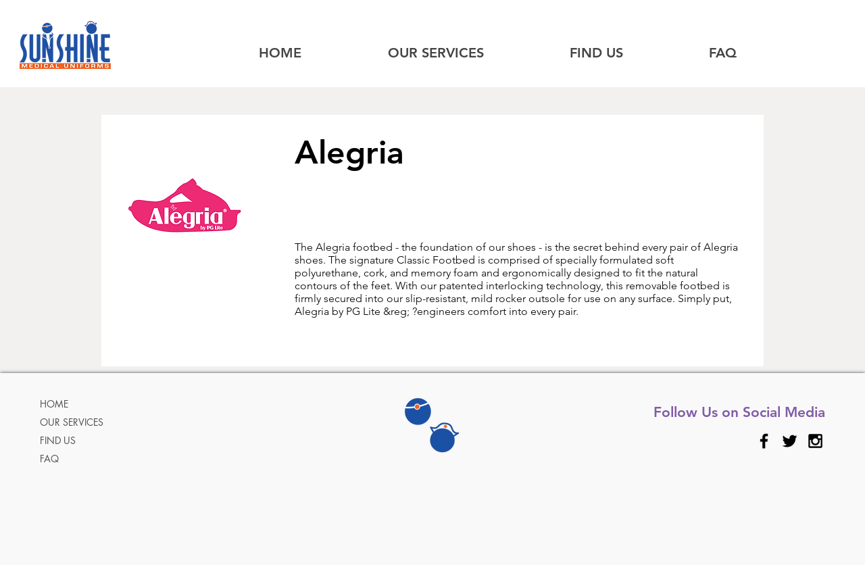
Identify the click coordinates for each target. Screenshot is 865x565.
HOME (54, 403)
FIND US (58, 440)
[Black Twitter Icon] (789, 441)
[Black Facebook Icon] (764, 441)
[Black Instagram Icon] (815, 441)
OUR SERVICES (71, 422)
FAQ (49, 458)
